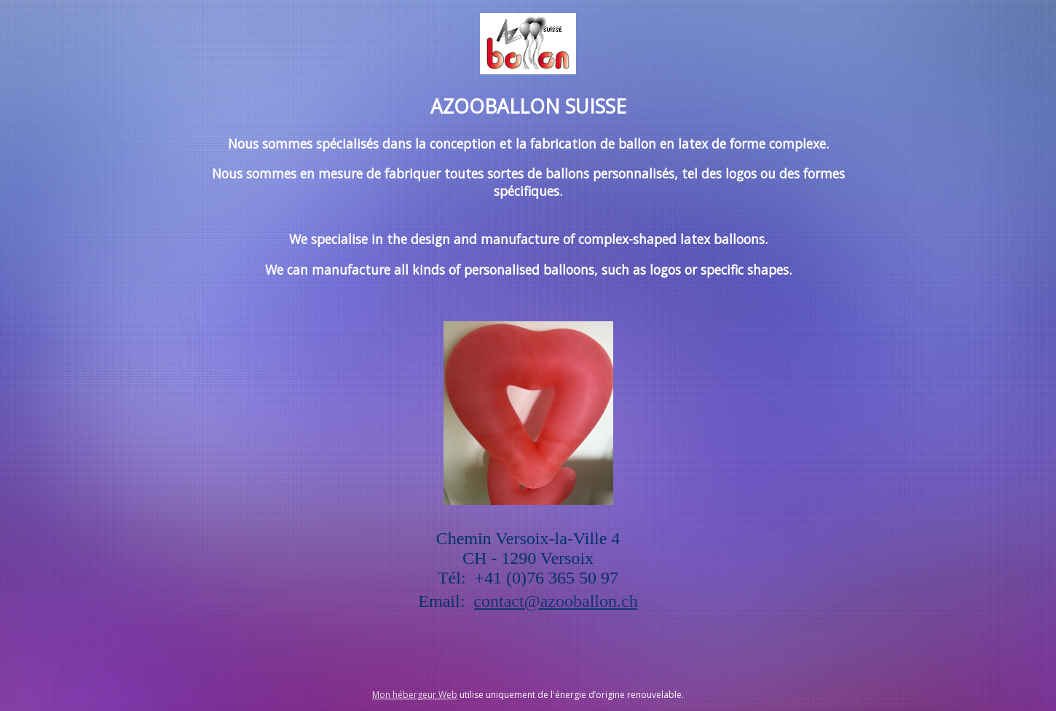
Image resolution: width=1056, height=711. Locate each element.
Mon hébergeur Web (414, 694)
